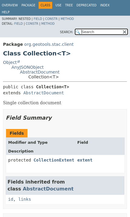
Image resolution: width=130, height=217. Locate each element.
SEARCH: (66, 32)
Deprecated (86, 5)
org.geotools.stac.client (49, 44)
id (10, 199)
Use (58, 5)
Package (28, 5)
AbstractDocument (39, 72)
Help (5, 12)
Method (67, 18)
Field (37, 18)
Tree (69, 5)
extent (85, 160)
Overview (10, 5)
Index (104, 5)
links (24, 199)
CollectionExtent (53, 160)
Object (10, 62)
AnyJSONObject (27, 67)
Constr (51, 18)
